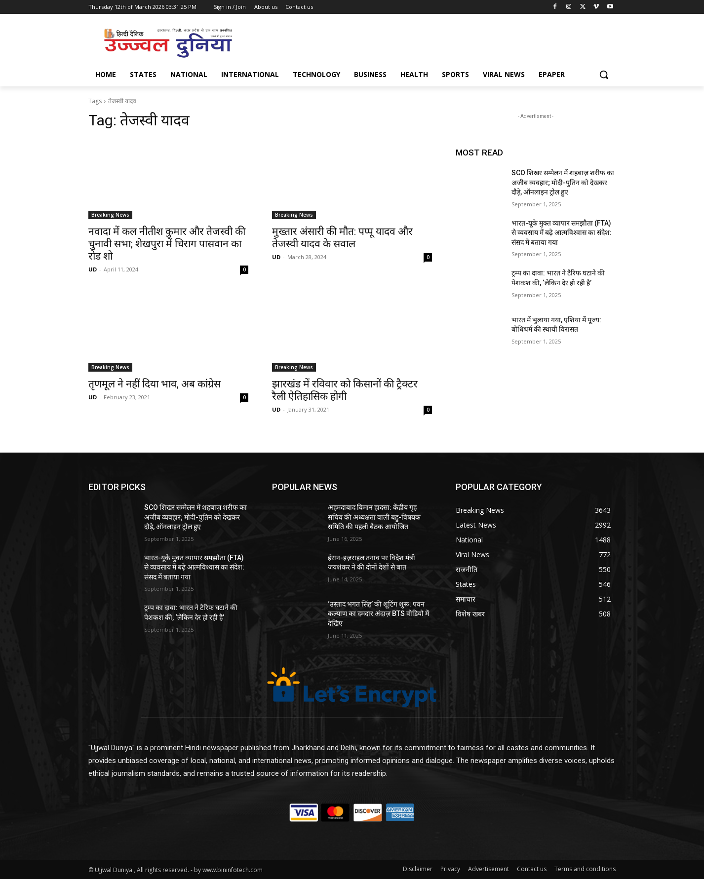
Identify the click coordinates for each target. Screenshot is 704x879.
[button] (604, 74)
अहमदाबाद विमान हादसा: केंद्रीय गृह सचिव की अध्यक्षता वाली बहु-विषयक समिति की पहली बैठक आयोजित (374, 517)
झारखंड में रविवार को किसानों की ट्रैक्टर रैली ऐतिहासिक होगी (345, 390)
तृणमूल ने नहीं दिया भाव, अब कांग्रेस (154, 384)
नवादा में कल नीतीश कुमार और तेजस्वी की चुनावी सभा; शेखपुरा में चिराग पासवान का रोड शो (166, 244)
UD (92, 269)
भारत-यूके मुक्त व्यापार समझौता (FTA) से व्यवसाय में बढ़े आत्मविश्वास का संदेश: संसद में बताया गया (561, 232)
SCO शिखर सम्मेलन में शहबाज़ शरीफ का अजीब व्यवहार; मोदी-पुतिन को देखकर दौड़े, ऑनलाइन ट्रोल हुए (562, 182)
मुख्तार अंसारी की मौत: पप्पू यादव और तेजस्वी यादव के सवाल (342, 238)
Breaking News (110, 214)
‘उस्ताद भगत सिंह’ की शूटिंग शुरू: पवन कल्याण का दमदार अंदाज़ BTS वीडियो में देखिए (378, 613)
